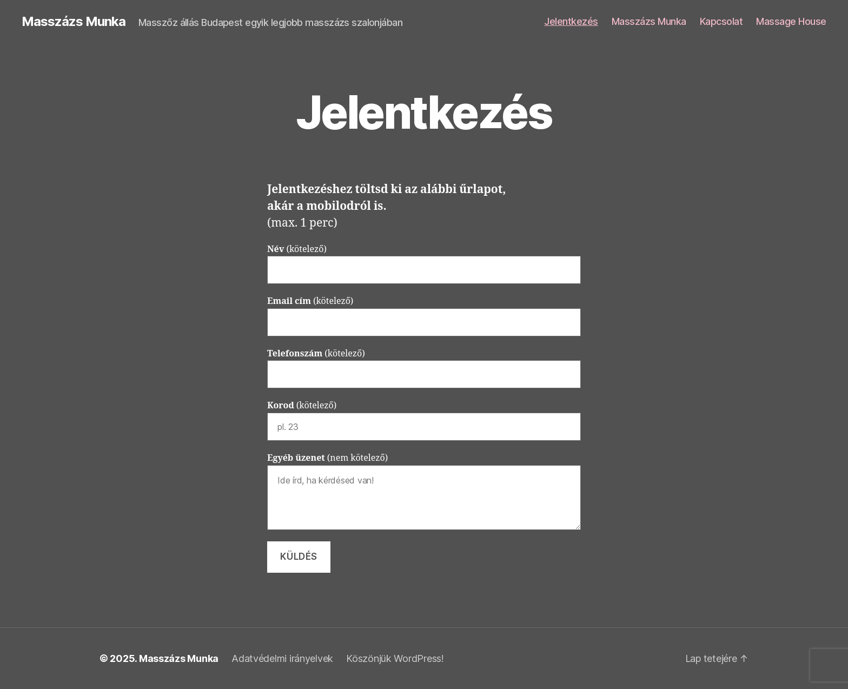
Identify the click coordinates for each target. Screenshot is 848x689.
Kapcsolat (721, 21)
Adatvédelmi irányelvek (282, 658)
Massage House (791, 21)
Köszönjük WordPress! (395, 658)
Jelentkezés (571, 21)
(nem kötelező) (424, 491)
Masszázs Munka (73, 21)
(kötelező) (424, 264)
